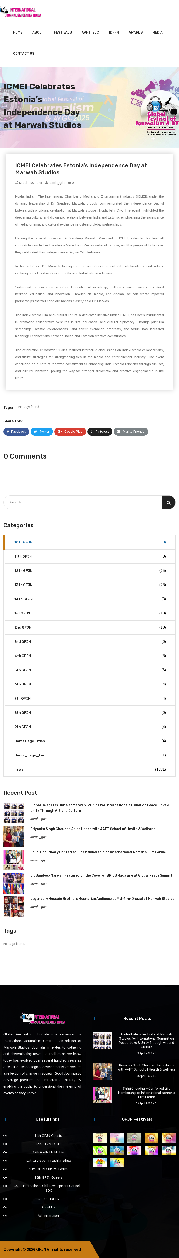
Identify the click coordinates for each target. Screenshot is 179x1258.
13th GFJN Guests (48, 1178)
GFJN (41, 1250)
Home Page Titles (90, 741)
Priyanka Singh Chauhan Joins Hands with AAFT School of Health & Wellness (92, 829)
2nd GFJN (90, 627)
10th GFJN (90, 542)
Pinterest (100, 432)
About (38, 33)
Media (157, 33)
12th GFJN (90, 571)
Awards (136, 33)
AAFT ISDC (90, 33)
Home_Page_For (90, 755)
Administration (48, 1216)
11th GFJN (90, 556)
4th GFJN (90, 656)
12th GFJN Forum (48, 1144)
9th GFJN (90, 727)
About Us (48, 1207)
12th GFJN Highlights (48, 1152)
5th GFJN (90, 670)
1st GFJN (90, 613)
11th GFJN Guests (48, 1136)
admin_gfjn (55, 183)
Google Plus (70, 432)
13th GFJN (90, 585)
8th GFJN (90, 713)
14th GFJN (90, 599)
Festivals (63, 33)
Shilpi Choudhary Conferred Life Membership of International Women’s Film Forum (98, 852)
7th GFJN (90, 698)
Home (17, 33)
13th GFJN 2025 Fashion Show (48, 1161)
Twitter (41, 432)
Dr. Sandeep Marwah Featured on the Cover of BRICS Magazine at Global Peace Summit (101, 876)
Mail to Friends (131, 432)
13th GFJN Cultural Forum (48, 1169)
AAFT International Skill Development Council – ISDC (48, 1188)
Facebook (16, 432)
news (90, 769)
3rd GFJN (90, 642)
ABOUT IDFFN (48, 1199)
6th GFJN (90, 684)
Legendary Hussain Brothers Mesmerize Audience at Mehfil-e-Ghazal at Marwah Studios (102, 899)
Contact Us (23, 54)
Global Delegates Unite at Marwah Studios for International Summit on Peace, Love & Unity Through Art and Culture (146, 1041)
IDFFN (114, 33)
